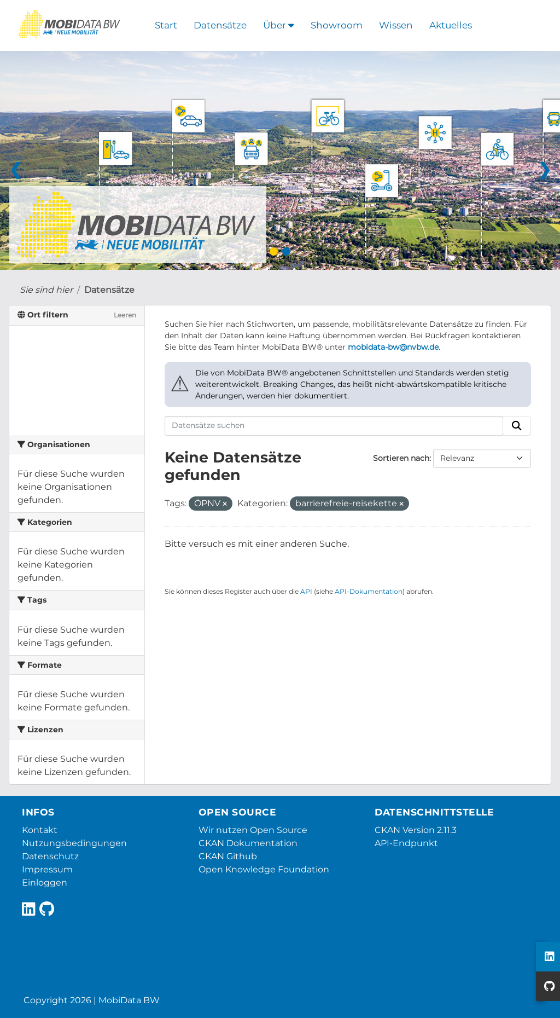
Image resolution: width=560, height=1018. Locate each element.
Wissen (396, 25)
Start (166, 25)
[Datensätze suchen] (334, 426)
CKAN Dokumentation (248, 843)
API (306, 591)
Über (278, 25)
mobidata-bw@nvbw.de (393, 347)
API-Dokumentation (368, 591)
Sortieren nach (401, 458)
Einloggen (44, 882)
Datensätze (220, 25)
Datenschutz (50, 856)
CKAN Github (228, 856)
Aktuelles (450, 25)
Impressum (47, 869)
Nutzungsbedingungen (74, 843)
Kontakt (39, 830)
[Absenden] (517, 426)
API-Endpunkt (406, 843)
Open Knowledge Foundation (264, 869)
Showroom (337, 25)
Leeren (125, 315)
